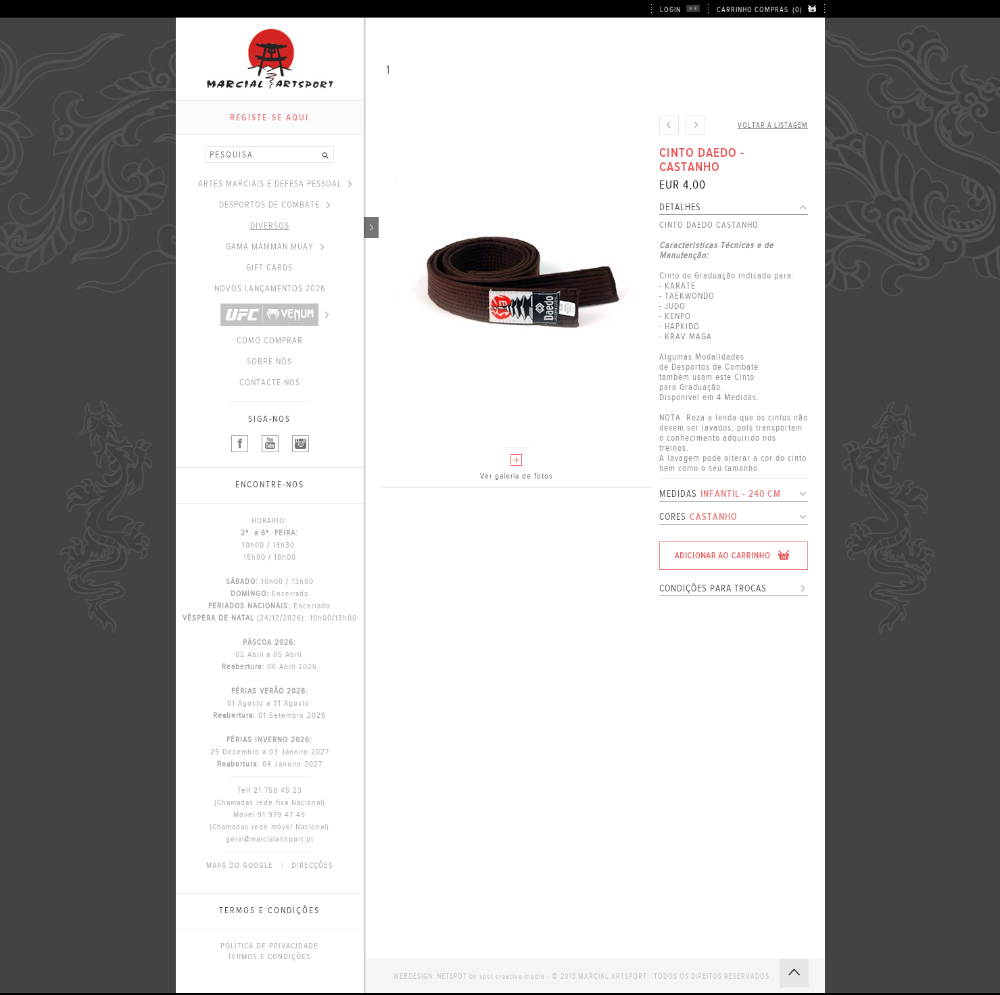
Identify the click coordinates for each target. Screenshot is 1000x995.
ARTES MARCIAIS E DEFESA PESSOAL (275, 183)
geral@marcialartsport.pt (270, 839)
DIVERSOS (307, 226)
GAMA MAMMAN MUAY (275, 246)
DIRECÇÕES (312, 865)
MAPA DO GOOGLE (239, 865)
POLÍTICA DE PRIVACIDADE (269, 945)
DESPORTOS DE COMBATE (274, 204)
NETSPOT (452, 976)
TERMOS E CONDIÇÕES (269, 956)
